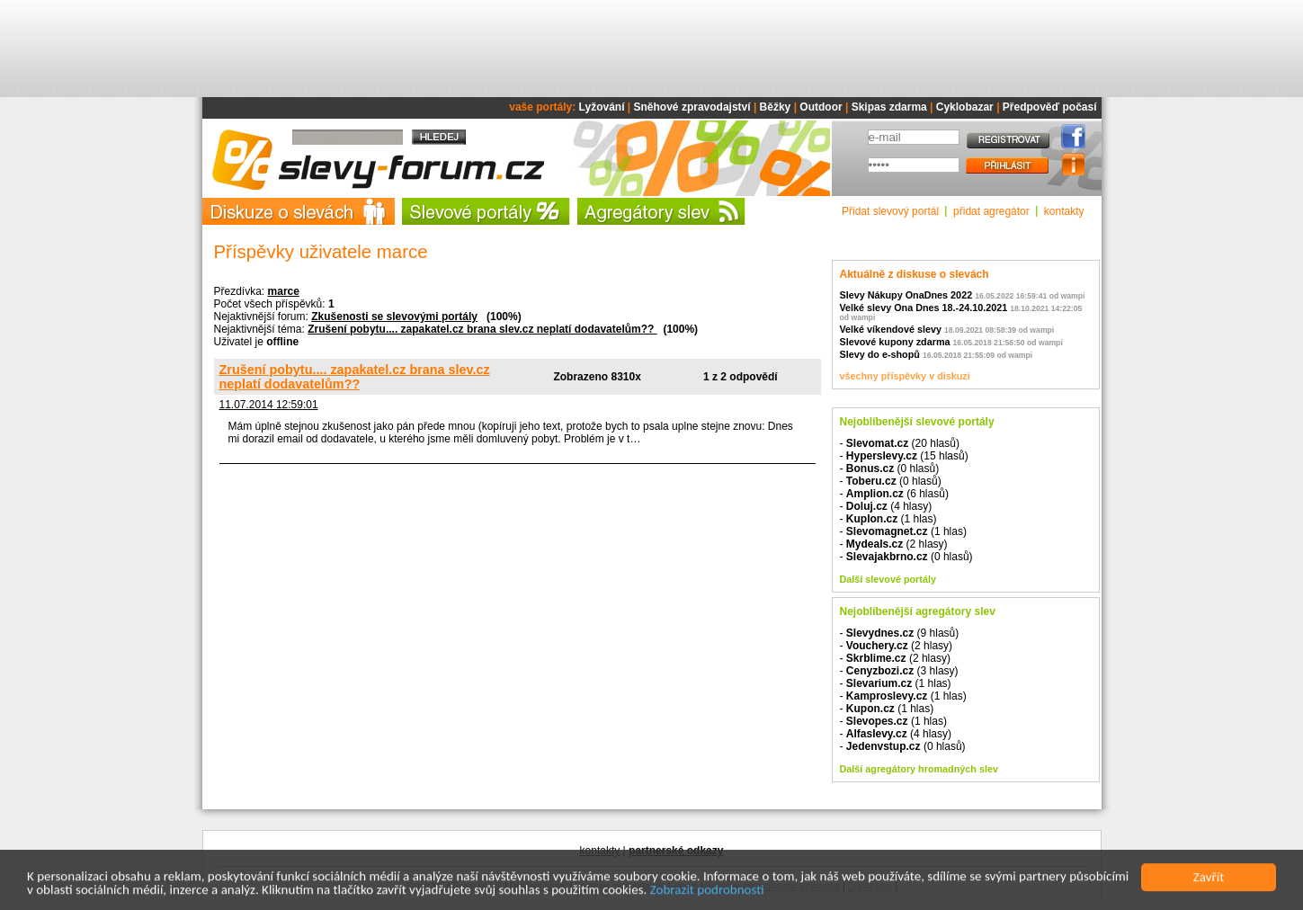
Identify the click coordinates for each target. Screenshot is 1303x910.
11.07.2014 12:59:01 (268, 404)
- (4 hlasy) (886, 506)
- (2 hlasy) (894, 544)
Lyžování (602, 107)
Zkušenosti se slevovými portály (394, 316)
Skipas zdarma (889, 107)
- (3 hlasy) (899, 671)
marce (283, 291)
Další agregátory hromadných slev (919, 768)
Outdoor (820, 107)
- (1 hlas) (888, 519)
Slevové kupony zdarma (895, 341)
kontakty (1064, 211)
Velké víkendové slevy (891, 329)
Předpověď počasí (1050, 107)
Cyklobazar (965, 107)
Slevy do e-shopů (880, 354)
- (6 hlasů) (894, 493)
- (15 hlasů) (904, 456)
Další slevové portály (888, 579)
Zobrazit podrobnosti (707, 892)
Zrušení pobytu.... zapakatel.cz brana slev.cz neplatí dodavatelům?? (482, 329)
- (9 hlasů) (899, 633)
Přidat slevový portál (890, 211)
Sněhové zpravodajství (692, 107)
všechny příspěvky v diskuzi (905, 375)
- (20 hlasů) (899, 443)
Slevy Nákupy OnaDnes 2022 (906, 295)
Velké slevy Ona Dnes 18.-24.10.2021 (924, 307)
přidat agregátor (991, 211)
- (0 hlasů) (890, 468)
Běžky (775, 107)
